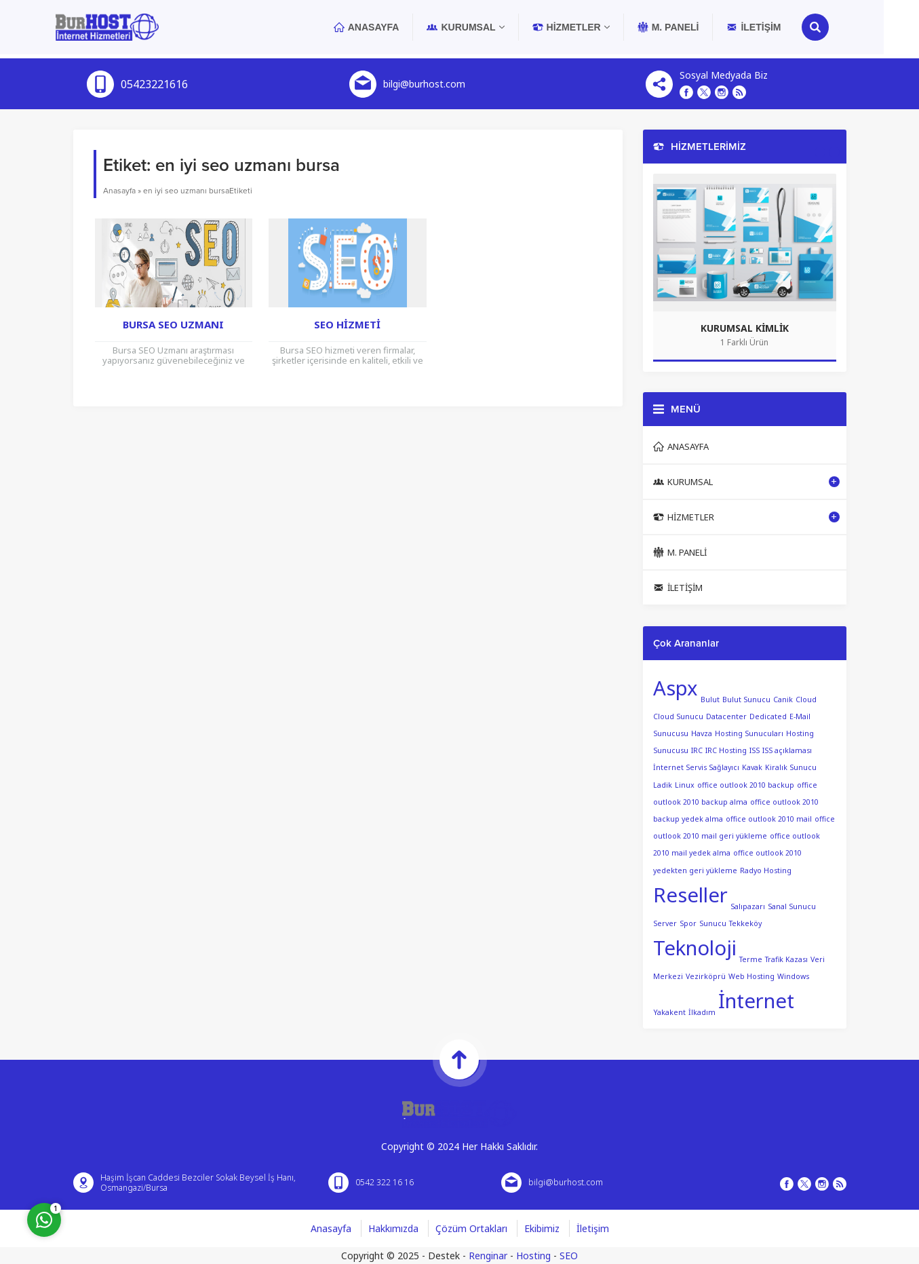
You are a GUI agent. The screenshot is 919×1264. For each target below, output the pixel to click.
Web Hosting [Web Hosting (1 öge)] (751, 975)
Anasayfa (119, 190)
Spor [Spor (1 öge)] (688, 923)
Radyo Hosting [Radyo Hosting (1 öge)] (765, 870)
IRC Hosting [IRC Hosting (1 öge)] (726, 750)
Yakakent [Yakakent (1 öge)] (669, 1011)
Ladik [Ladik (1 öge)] (662, 785)
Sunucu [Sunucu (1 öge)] (712, 923)
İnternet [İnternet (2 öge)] (756, 1000)
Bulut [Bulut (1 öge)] (710, 699)
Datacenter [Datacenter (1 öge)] (726, 716)
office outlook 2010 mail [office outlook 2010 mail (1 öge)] (769, 819)
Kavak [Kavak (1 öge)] (752, 767)
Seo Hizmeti (347, 324)
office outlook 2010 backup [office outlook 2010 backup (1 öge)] (745, 785)
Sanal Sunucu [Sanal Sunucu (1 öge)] (792, 906)
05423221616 (154, 84)
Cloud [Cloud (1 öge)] (806, 699)
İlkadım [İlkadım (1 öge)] (702, 1011)
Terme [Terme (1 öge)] (750, 958)
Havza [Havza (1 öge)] (701, 733)
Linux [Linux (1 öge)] (685, 785)
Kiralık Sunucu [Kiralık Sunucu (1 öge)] (791, 767)
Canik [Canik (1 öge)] (783, 699)
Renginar (488, 1255)
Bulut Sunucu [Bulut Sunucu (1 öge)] (746, 699)
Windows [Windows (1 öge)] (793, 975)
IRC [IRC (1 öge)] (697, 750)
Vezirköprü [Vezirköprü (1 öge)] (706, 975)
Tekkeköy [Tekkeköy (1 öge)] (745, 923)
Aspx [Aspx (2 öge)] (675, 688)
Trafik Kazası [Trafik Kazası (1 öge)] (786, 958)
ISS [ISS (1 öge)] (754, 750)
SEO (569, 1255)
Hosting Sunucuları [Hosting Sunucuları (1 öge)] (749, 733)
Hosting (533, 1255)
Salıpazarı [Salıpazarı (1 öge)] (747, 906)
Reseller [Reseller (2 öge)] (690, 894)
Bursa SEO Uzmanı (173, 324)
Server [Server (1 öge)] (665, 923)
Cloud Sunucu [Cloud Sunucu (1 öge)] (678, 716)
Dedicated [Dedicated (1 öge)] (768, 716)
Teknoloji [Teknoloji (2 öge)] (695, 947)
